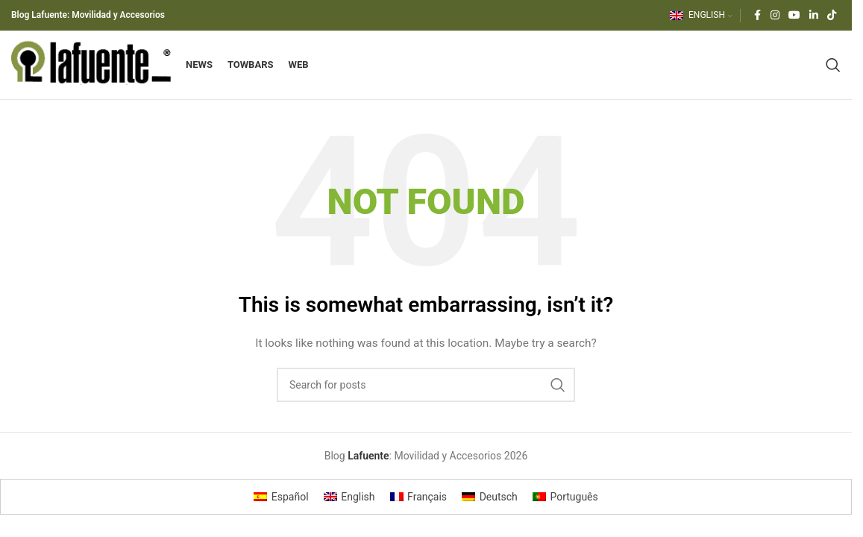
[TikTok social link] (832, 16)
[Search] (833, 70)
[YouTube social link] (794, 16)
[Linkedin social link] (814, 16)
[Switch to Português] (565, 506)
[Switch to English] (349, 506)
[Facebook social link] (757, 16)
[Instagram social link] (775, 16)
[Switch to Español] (281, 506)
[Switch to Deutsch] (489, 506)
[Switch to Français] (419, 506)
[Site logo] (94, 69)
